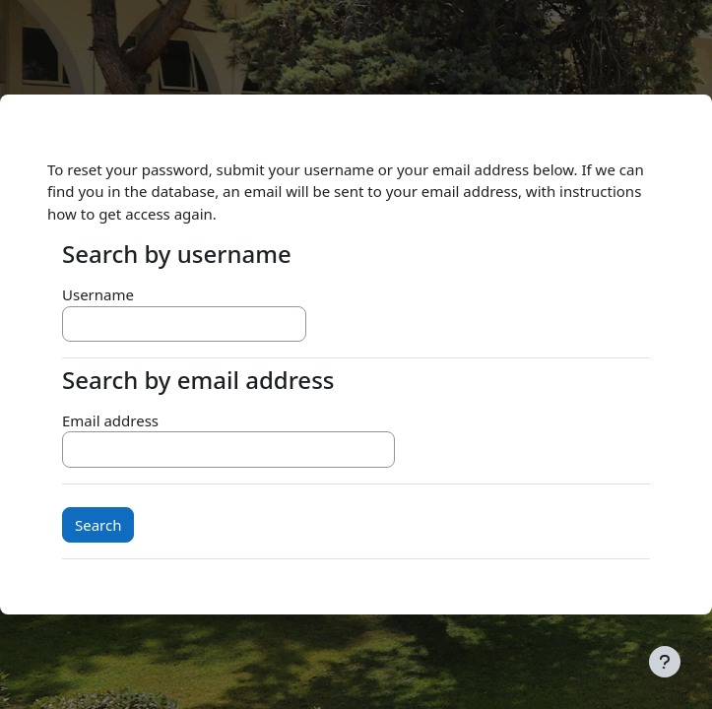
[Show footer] (664, 661)
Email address (110, 420)
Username (98, 294)
